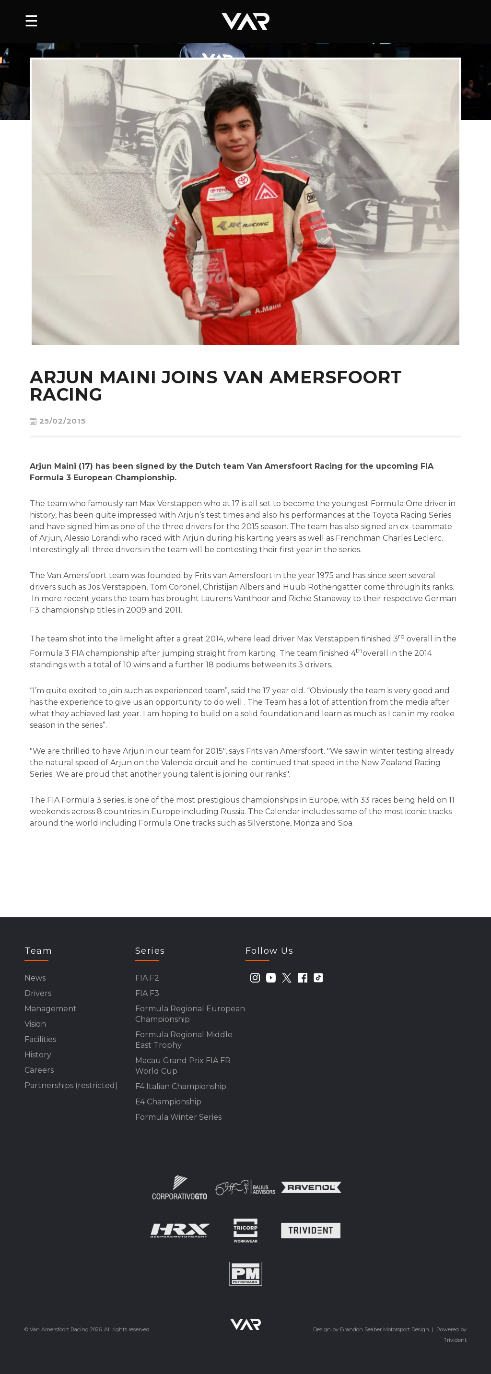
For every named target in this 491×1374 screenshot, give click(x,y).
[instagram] (255, 978)
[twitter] (287, 978)
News (35, 978)
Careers (39, 1070)
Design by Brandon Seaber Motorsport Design (371, 1329)
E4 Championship (168, 1101)
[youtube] (271, 978)
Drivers (37, 993)
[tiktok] (318, 978)
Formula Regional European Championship (190, 1014)
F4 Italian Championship (180, 1086)
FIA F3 (147, 993)
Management (50, 1008)
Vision (35, 1024)
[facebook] (302, 978)
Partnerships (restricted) (71, 1085)
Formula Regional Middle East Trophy (184, 1040)
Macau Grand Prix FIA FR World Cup (183, 1066)
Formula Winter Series (178, 1117)
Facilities (40, 1039)
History (37, 1054)
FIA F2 (147, 978)
